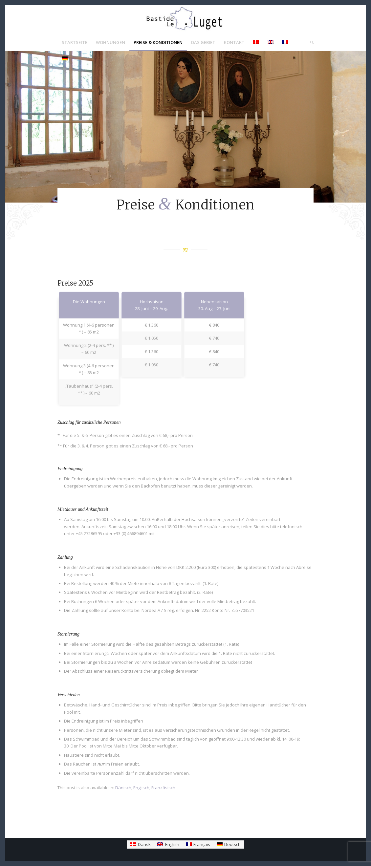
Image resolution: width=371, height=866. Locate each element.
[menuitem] (74, 42)
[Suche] (310, 42)
